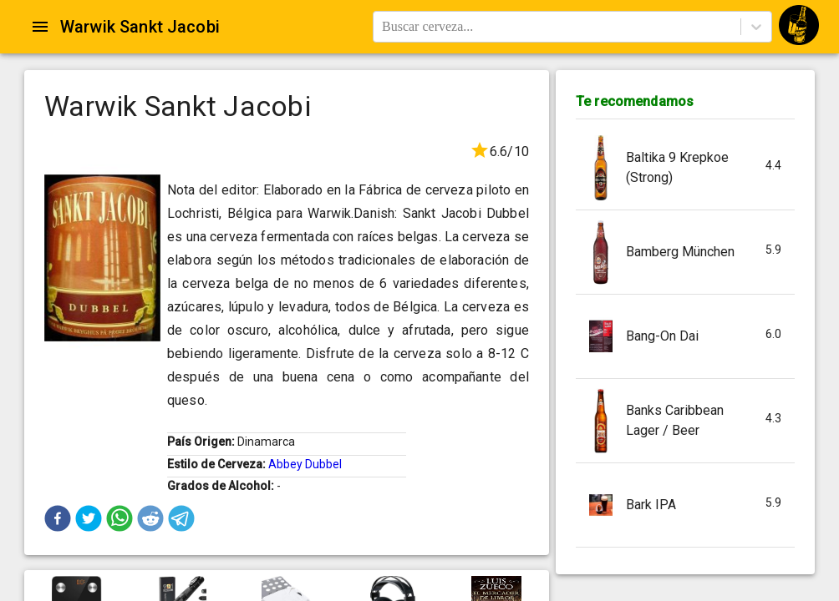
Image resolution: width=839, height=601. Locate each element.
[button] (57, 518)
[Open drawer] (40, 27)
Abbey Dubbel (305, 464)
